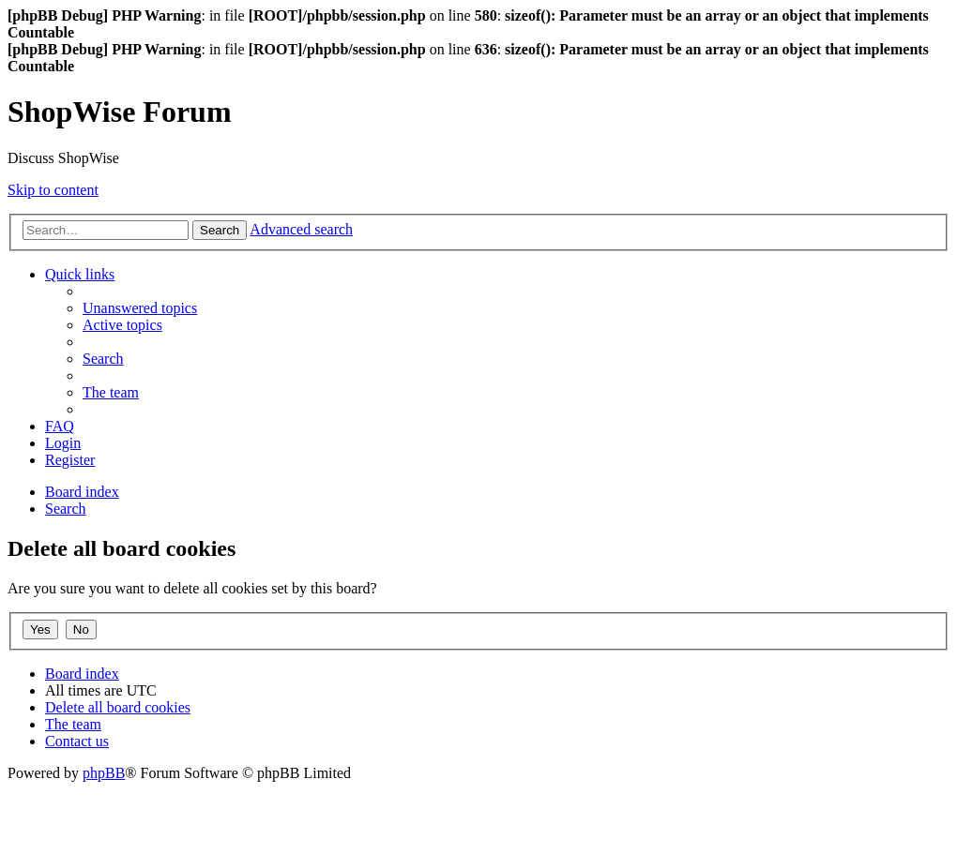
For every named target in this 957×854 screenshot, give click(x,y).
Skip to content (53, 190)
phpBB (104, 773)
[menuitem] (140, 308)
